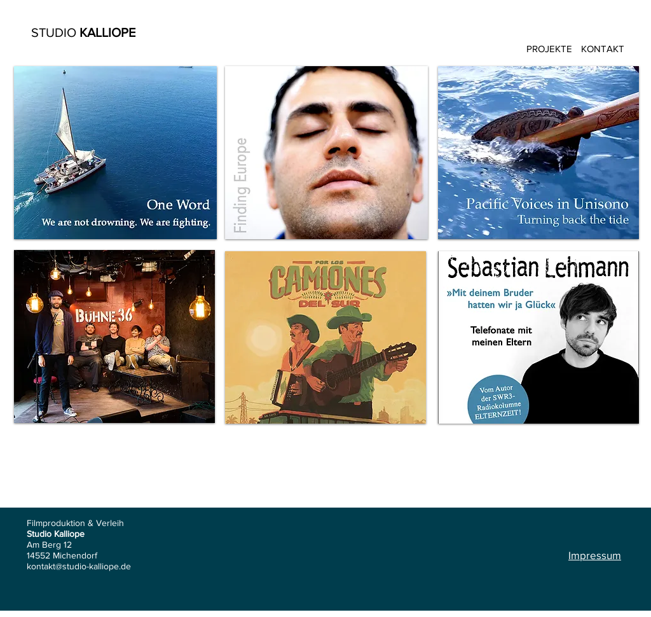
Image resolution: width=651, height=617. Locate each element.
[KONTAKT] (602, 48)
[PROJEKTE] (549, 48)
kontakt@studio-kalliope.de (79, 566)
